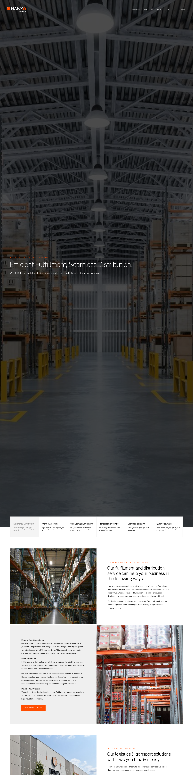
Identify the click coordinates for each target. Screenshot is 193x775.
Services (136, 9)
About (159, 9)
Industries (148, 9)
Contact (170, 9)
